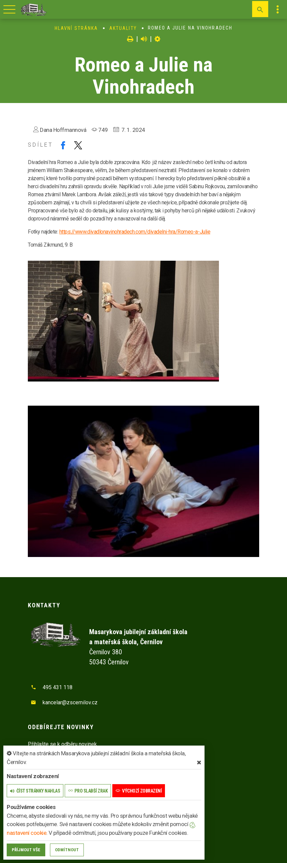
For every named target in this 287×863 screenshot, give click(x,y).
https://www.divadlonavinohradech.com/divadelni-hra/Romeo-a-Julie (134, 232)
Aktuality (123, 28)
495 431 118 (57, 687)
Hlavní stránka (76, 28)
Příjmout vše (26, 849)
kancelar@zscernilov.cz (70, 702)
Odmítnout (67, 849)
